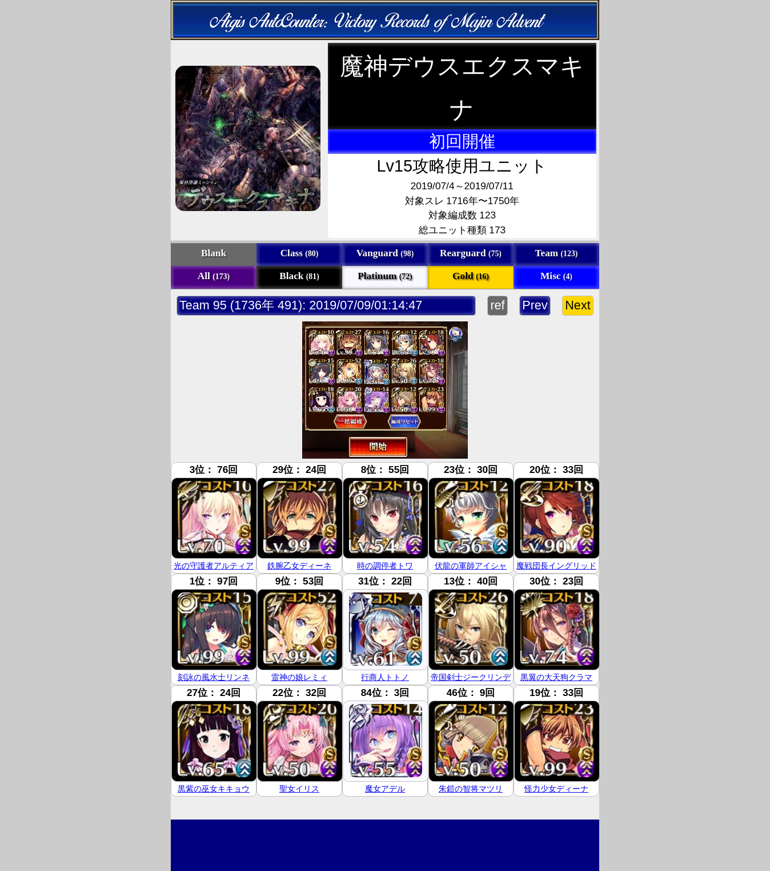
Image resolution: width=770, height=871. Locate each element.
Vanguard (385, 253)
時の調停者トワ (385, 565)
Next (578, 305)
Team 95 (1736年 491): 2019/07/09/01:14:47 (301, 305)
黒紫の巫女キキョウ (214, 788)
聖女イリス (299, 788)
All (214, 276)
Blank (213, 253)
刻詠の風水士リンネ (214, 677)
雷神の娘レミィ (299, 677)
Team (556, 253)
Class (299, 253)
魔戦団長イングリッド (556, 565)
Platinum (385, 276)
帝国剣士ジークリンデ (471, 677)
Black (299, 276)
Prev (535, 305)
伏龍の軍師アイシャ (471, 565)
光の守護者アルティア (214, 565)
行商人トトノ (385, 677)
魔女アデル (385, 788)
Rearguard (471, 253)
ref (497, 305)
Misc (556, 276)
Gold (470, 276)
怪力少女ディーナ (556, 788)
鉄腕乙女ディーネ (299, 565)
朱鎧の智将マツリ (471, 788)
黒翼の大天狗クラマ (556, 677)
